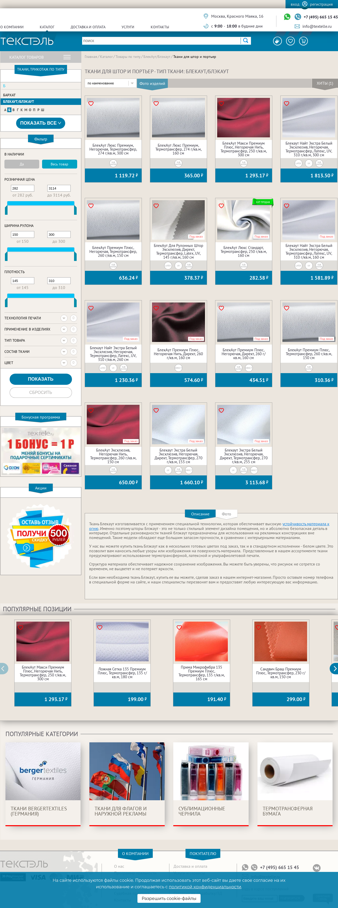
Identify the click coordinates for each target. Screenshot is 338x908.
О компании (12, 27)
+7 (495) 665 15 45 (321, 16)
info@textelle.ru (317, 26)
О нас (119, 866)
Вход (295, 4)
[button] (336, 668)
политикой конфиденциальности (205, 886)
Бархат (9, 95)
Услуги (128, 27)
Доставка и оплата (88, 27)
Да (22, 164)
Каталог (47, 27)
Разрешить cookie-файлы (169, 898)
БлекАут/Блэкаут (18, 101)
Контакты (160, 27)
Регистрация (321, 4)
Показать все (40, 123)
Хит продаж (263, 202)
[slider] (6, 211)
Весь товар (59, 164)
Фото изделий (152, 83)
